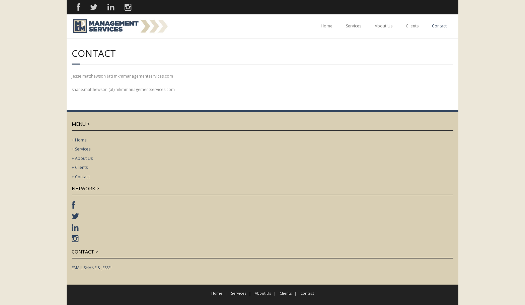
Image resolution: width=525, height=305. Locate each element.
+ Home (79, 140)
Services (353, 26)
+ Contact (81, 177)
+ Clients (80, 167)
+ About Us (82, 158)
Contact (439, 26)
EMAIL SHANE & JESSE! (91, 268)
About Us (383, 26)
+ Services (81, 149)
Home (326, 26)
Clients (412, 26)
